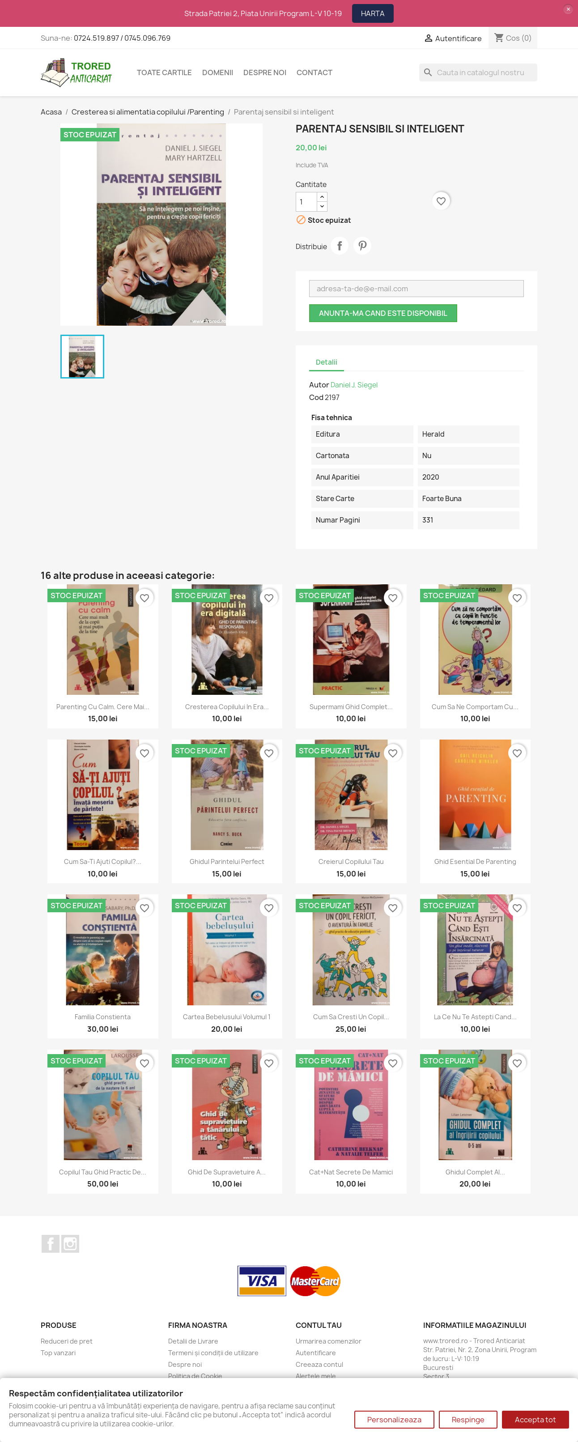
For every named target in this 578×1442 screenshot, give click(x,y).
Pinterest (362, 246)
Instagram (70, 1244)
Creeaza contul (319, 1364)
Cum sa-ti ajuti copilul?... (102, 861)
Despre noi (264, 72)
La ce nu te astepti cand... (475, 1016)
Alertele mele (316, 1376)
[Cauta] (478, 72)
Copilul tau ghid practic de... (102, 1172)
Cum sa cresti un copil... (351, 1016)
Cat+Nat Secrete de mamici (351, 1172)
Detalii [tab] (326, 362)
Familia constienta (103, 1016)
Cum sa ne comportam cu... (475, 706)
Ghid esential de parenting (475, 861)
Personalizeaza (394, 1420)
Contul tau (319, 1325)
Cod (316, 397)
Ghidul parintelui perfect (227, 861)
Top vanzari (58, 1352)
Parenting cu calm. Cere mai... (102, 706)
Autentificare (316, 1352)
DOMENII (217, 72)
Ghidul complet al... (475, 1172)
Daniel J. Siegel (354, 385)
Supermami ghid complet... (351, 706)
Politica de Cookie (195, 1376)
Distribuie (339, 246)
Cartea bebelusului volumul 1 (227, 1016)
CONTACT (314, 72)
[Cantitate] (306, 202)
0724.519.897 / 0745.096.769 (122, 38)
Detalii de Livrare (193, 1341)
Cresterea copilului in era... (227, 706)
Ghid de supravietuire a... (227, 1172)
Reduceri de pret (67, 1341)
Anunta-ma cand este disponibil (383, 313)
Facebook (51, 1244)
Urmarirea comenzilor (328, 1341)
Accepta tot (535, 1420)
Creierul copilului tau (351, 861)
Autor (319, 384)
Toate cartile (164, 72)
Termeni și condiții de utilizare (213, 1352)
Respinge (468, 1420)
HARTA (373, 13)
